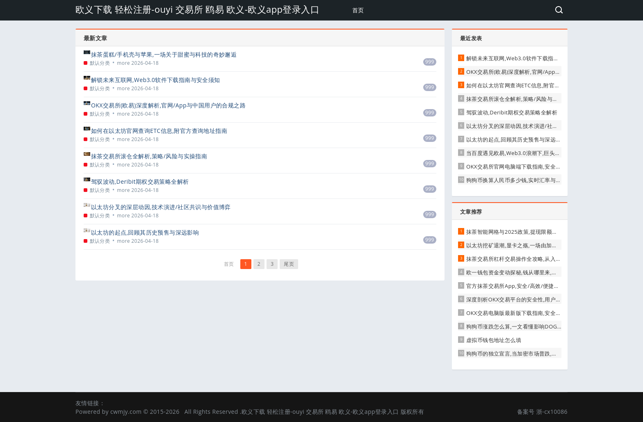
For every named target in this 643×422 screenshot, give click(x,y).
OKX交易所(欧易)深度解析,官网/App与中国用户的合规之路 (168, 105)
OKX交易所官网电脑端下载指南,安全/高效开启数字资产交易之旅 (545, 166)
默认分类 (100, 62)
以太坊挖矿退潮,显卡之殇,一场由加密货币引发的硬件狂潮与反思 (544, 245)
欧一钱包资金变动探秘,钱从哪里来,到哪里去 (520, 272)
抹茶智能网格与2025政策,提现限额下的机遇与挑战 (528, 231)
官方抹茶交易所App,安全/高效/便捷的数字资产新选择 (532, 286)
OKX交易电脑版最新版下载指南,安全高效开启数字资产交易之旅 (544, 313)
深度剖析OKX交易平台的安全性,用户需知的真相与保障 (533, 299)
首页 (358, 10)
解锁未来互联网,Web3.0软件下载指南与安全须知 (155, 80)
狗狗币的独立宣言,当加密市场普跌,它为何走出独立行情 (533, 353)
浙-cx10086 (552, 411)
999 (429, 61)
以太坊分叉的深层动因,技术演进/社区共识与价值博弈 (161, 207)
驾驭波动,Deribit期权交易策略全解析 (140, 181)
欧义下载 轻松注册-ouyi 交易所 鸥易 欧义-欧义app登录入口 (197, 9)
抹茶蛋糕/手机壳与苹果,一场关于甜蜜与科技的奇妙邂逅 (164, 54)
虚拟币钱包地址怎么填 (493, 340)
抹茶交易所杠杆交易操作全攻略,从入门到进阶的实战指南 (535, 258)
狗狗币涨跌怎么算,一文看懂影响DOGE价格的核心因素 (532, 326)
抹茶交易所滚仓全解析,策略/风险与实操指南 (149, 156)
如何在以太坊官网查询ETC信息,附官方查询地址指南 (159, 131)
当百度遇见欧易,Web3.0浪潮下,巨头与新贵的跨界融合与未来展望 (546, 153)
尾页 (289, 263)
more (123, 62)
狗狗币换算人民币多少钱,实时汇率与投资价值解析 (527, 180)
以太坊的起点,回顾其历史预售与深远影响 (145, 232)
